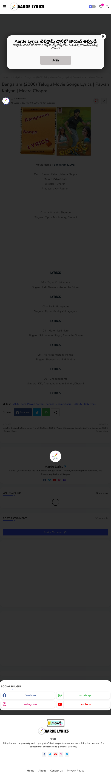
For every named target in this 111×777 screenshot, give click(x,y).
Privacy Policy (75, 770)
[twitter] (50, 754)
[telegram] (67, 754)
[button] (92, 6)
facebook (30, 695)
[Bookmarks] (101, 7)
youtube (86, 704)
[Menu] (5, 6)
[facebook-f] (44, 754)
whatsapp (85, 695)
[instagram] (61, 754)
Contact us (56, 770)
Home (30, 770)
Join (55, 60)
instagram (30, 704)
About (42, 770)
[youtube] (55, 754)
